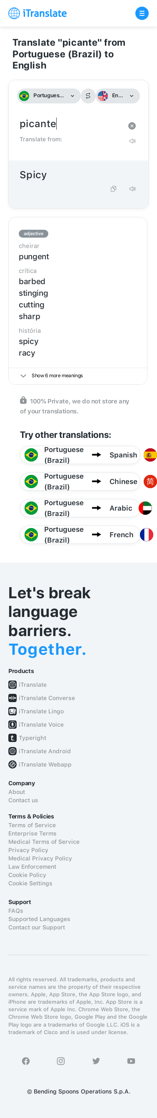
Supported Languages (39, 919)
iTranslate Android (45, 751)
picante (70, 124)
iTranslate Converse (47, 698)
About (16, 792)
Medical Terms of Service (44, 841)
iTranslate (33, 684)
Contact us (23, 800)
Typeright (32, 738)
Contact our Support (36, 927)
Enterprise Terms (32, 833)
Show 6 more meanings (51, 375)
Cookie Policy (27, 875)
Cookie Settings (30, 883)
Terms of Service (32, 825)
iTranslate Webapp (45, 764)
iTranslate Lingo (41, 711)
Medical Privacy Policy (40, 858)
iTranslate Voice (41, 724)
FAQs (15, 910)
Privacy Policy (28, 850)
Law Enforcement (32, 866)
